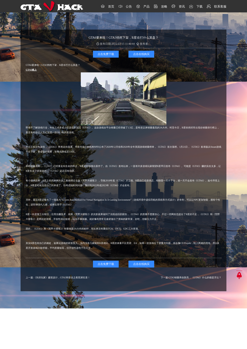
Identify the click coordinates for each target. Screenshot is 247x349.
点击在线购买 (141, 54)
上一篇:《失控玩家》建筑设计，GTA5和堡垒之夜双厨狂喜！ (58, 277)
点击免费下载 (106, 54)
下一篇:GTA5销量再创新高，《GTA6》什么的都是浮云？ (191, 277)
